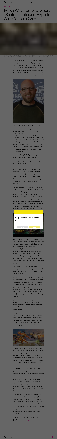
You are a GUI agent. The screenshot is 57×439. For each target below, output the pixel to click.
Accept (34, 227)
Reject (22, 227)
